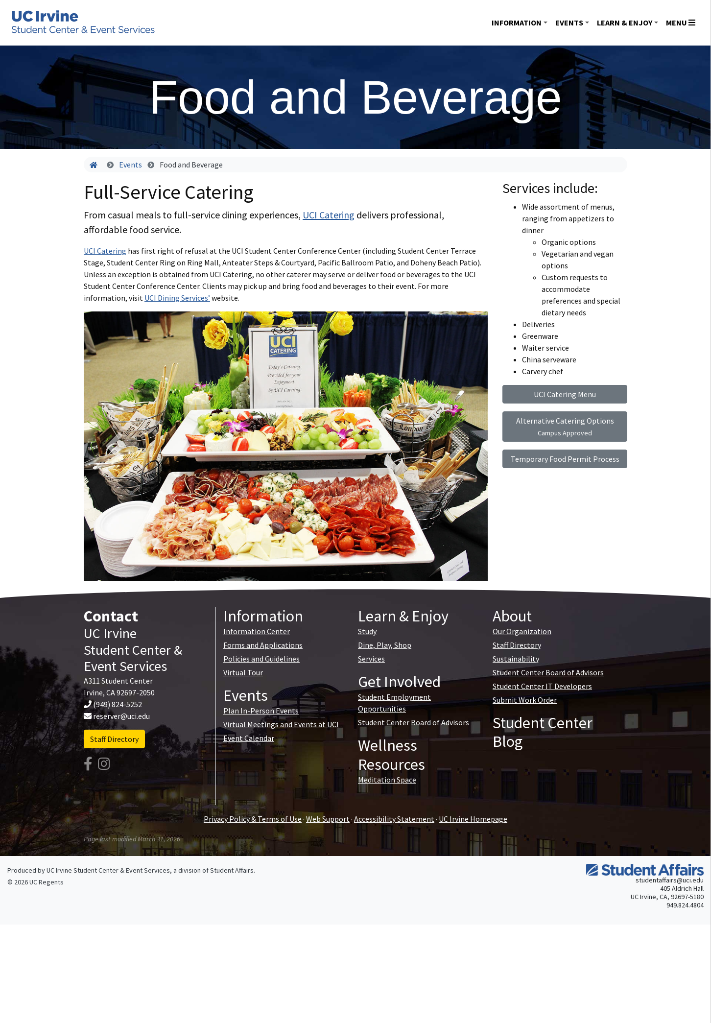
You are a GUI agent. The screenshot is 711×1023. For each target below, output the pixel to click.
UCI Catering (329, 215)
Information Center (256, 631)
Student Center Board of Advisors (413, 722)
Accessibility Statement (394, 819)
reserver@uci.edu (121, 716)
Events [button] (569, 22)
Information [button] (517, 22)
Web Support (328, 819)
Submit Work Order (525, 700)
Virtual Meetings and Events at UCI (281, 724)
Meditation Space (387, 780)
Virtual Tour (243, 672)
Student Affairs (232, 870)
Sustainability (516, 659)
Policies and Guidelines (261, 659)
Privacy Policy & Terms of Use (253, 819)
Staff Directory (114, 739)
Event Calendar (248, 738)
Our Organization (522, 631)
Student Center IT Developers (542, 686)
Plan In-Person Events (261, 710)
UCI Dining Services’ (177, 298)
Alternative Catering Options (565, 426)
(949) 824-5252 (117, 704)
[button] (114, 446)
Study (367, 631)
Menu (680, 22)
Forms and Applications (263, 645)
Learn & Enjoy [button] (624, 22)
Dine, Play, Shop (384, 645)
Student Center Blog (542, 732)
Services (371, 659)
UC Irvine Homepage (473, 819)
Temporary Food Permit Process (565, 459)
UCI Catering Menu (565, 394)
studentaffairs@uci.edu (670, 880)
